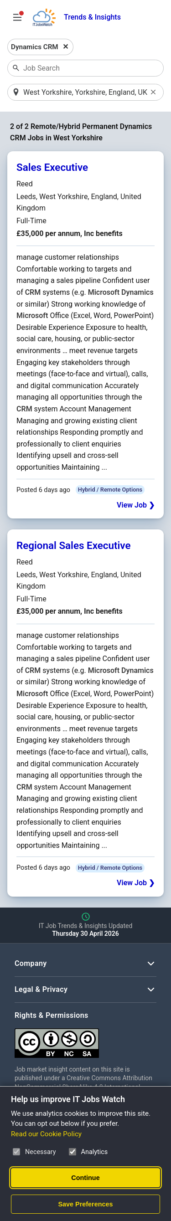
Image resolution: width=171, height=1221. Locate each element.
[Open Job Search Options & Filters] (17, 17)
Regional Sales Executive (73, 545)
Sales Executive (52, 167)
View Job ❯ (136, 505)
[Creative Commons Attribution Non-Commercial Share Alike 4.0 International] (85, 1039)
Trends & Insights (92, 17)
